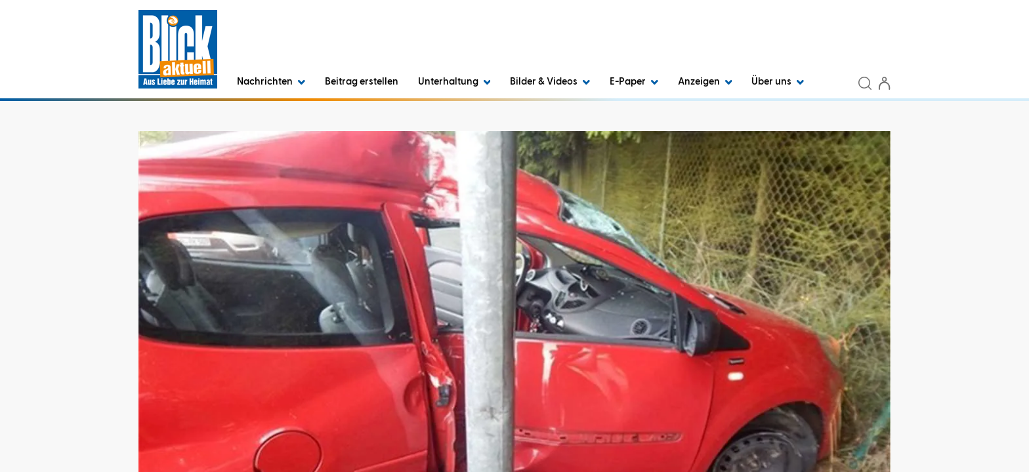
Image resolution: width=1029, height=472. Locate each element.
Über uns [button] (777, 82)
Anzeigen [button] (705, 82)
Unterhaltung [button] (454, 82)
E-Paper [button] (634, 82)
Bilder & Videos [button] (550, 82)
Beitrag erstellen (361, 82)
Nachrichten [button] (271, 82)
